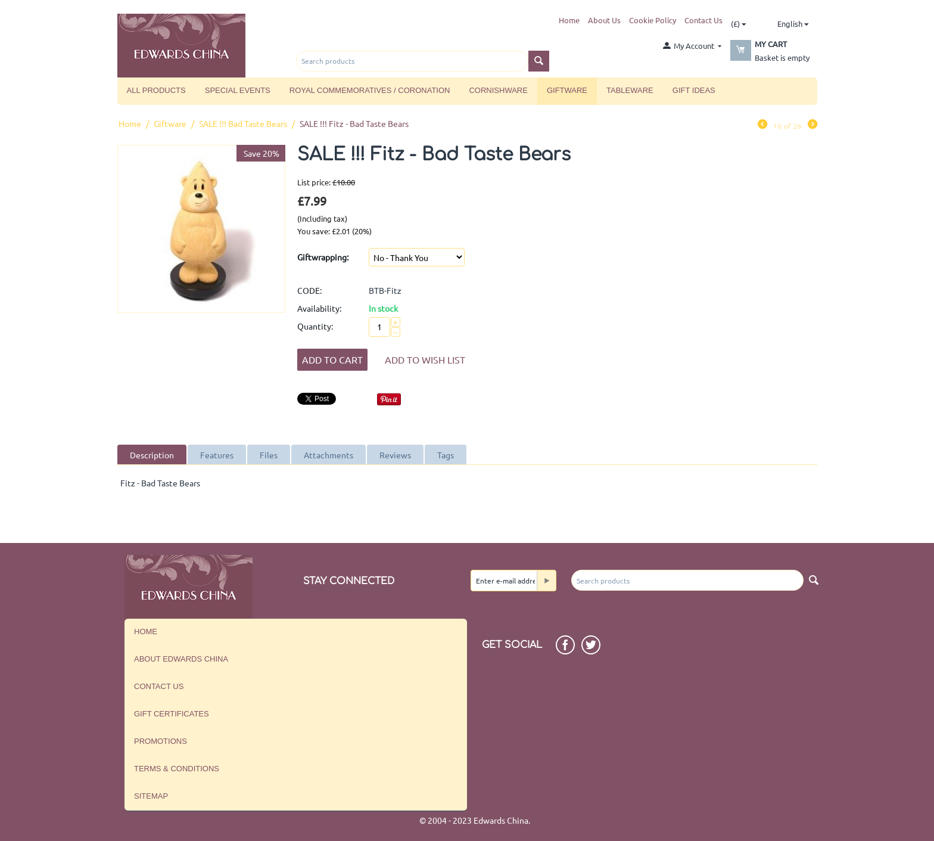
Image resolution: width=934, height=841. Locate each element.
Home (569, 20)
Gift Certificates (171, 713)
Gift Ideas (694, 90)
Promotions (160, 741)
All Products (156, 90)
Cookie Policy (652, 20)
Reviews (395, 454)
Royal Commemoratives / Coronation (369, 90)
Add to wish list (425, 359)
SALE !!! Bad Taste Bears (243, 123)
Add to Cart (332, 359)
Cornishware (498, 90)
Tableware (629, 90)
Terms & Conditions (176, 768)
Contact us (158, 686)
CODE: (309, 290)
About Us (604, 20)
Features (217, 454)
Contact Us (703, 20)
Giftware (567, 90)
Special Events (237, 90)
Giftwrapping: (322, 257)
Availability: (319, 308)
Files (269, 454)
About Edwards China (181, 658)
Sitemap (151, 796)
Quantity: (315, 326)
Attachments (328, 454)
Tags (445, 454)
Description (152, 454)
